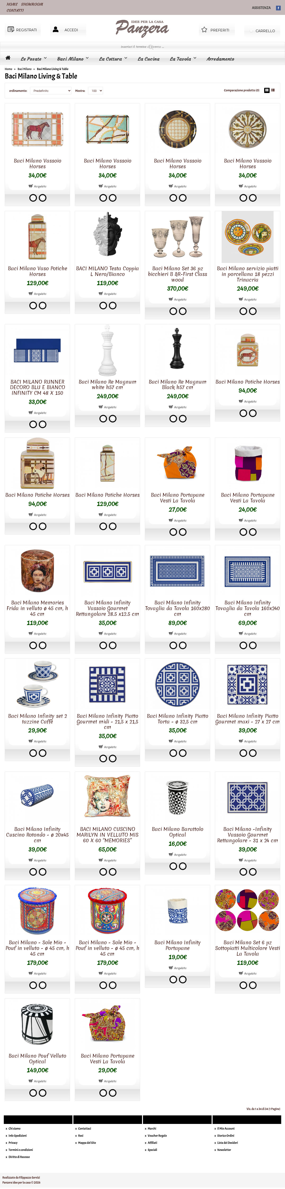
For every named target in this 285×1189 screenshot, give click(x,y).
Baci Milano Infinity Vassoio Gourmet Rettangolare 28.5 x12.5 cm (107, 608)
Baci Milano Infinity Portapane (177, 945)
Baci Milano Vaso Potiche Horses (37, 271)
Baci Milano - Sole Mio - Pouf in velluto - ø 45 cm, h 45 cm (37, 948)
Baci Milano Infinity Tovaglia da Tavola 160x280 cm (177, 608)
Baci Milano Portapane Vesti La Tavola (178, 498)
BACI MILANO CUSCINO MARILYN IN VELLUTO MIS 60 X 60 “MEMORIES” (107, 835)
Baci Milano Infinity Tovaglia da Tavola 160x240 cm (247, 608)
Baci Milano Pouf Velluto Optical (37, 1058)
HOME (12, 4)
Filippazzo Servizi (29, 1178)
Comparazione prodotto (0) (241, 90)
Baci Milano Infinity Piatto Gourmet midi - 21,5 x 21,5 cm (107, 722)
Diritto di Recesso (19, 1157)
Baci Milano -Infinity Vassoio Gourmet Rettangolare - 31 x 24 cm (247, 835)
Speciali (152, 1150)
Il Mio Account (226, 1129)
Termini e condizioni (21, 1150)
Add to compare (33, 198)
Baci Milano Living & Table (52, 69)
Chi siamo (14, 1129)
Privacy (13, 1143)
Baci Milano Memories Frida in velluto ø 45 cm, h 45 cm (37, 608)
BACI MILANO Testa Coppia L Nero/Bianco (107, 271)
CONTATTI (15, 10)
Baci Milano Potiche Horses (247, 381)
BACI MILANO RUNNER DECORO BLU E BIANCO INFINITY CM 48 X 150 (37, 387)
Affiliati (152, 1143)
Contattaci (84, 1129)
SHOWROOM (32, 4)
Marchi (152, 1129)
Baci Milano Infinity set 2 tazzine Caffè (37, 719)
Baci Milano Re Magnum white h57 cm (108, 384)
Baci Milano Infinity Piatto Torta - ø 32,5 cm (177, 719)
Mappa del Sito (87, 1143)
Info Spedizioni (18, 1136)
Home (8, 69)
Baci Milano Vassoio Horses (37, 163)
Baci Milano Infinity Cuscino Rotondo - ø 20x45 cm (37, 835)
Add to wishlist (42, 198)
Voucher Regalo (157, 1136)
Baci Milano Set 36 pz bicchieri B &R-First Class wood (177, 274)
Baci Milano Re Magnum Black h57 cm (178, 384)
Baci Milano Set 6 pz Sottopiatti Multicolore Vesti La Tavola (247, 948)
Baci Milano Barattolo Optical (177, 832)
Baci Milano (24, 69)
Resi (80, 1136)
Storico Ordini (225, 1136)
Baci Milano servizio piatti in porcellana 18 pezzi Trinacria (247, 274)
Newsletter (224, 1150)
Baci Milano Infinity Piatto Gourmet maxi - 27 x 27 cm (247, 719)
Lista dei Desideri (227, 1143)
